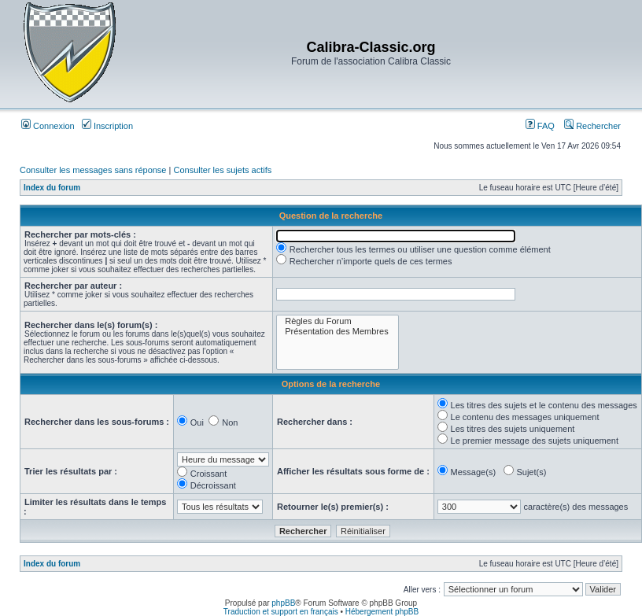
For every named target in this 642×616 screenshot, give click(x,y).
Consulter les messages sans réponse (93, 170)
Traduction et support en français (280, 611)
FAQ (540, 126)
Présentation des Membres (337, 331)
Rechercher (592, 126)
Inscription (107, 126)
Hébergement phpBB (382, 611)
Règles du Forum (337, 321)
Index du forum (52, 187)
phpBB (283, 603)
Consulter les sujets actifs (222, 170)
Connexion (48, 126)
